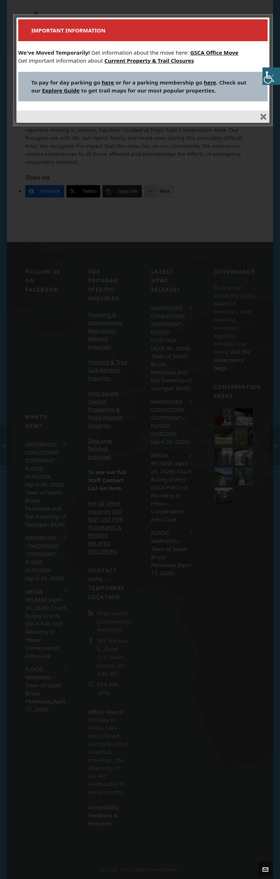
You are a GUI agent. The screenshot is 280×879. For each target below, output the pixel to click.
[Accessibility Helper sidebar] (271, 76)
